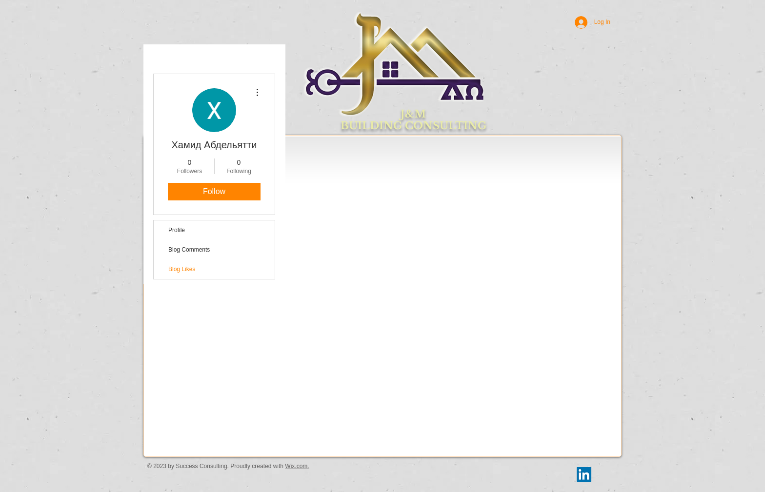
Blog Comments (189, 249)
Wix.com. (297, 466)
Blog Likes (181, 269)
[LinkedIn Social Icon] (584, 474)
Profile (176, 230)
